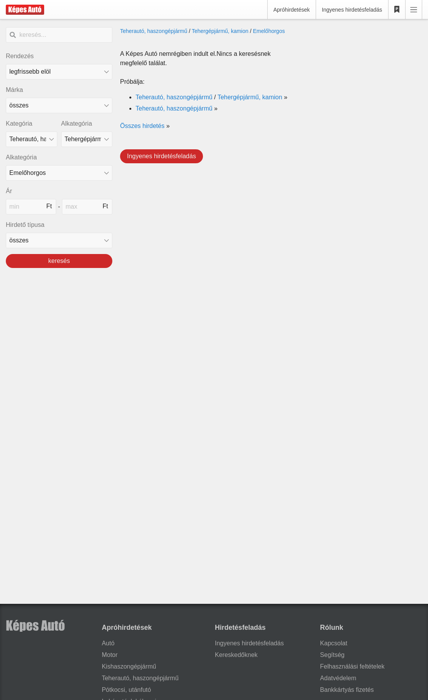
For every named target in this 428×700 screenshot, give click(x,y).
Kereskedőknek (236, 655)
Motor (110, 655)
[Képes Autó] (25, 9)
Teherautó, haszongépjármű (153, 31)
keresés (59, 261)
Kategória (19, 123)
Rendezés (20, 56)
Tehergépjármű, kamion (220, 31)
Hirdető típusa (25, 224)
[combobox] (59, 105)
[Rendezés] (59, 72)
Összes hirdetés (142, 126)
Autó (108, 643)
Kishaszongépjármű (129, 666)
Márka (14, 89)
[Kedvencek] (397, 9)
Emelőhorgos (269, 31)
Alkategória (76, 123)
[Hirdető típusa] (59, 240)
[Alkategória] (87, 139)
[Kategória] (31, 139)
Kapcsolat (333, 643)
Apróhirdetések (291, 10)
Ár (9, 191)
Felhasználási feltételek (352, 666)
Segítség (332, 655)
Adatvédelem (338, 678)
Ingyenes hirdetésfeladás (352, 10)
